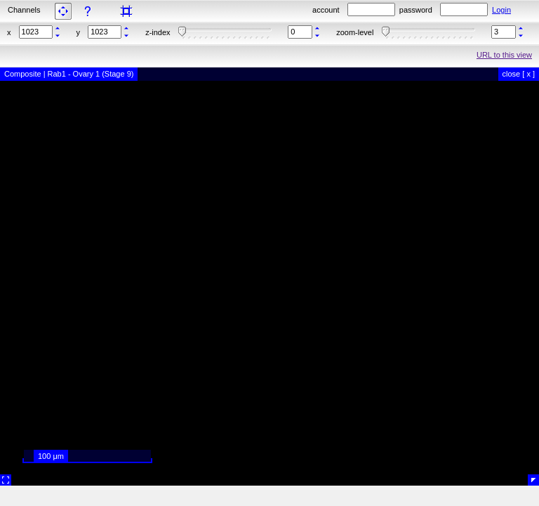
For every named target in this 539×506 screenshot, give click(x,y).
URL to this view (504, 55)
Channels (24, 10)
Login (501, 10)
